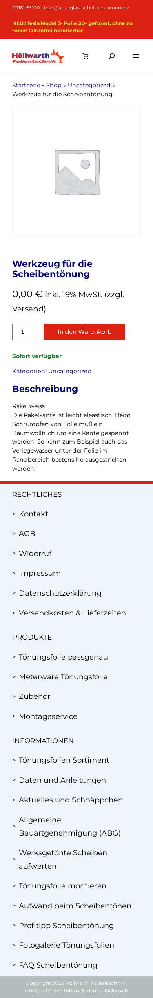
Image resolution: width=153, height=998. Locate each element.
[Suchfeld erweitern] (111, 56)
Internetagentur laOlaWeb (96, 990)
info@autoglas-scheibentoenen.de (86, 8)
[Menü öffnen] (136, 56)
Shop (54, 85)
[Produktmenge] (25, 332)
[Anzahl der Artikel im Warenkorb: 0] (85, 56)
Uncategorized (89, 85)
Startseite (26, 85)
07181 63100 (26, 8)
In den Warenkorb (84, 332)
